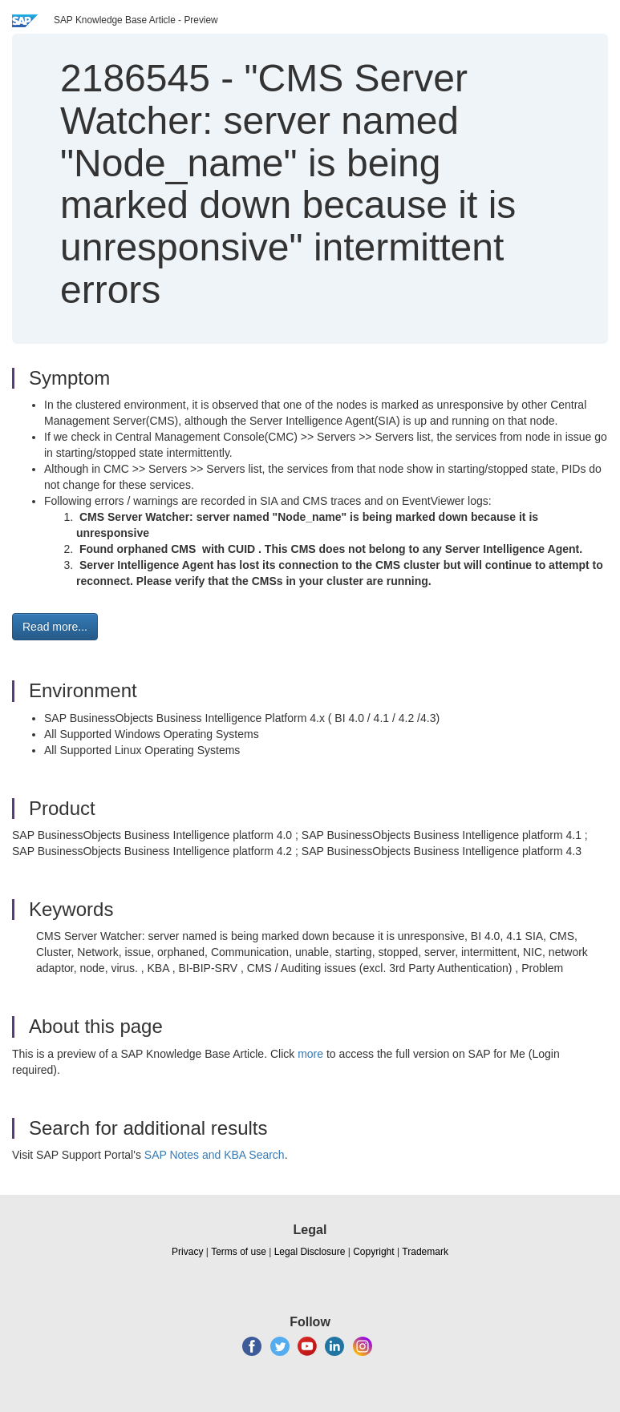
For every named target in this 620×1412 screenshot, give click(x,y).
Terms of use (238, 1251)
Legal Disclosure (310, 1251)
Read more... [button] (54, 626)
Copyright (373, 1251)
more (310, 1053)
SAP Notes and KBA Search (214, 1154)
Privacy (187, 1251)
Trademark (425, 1251)
